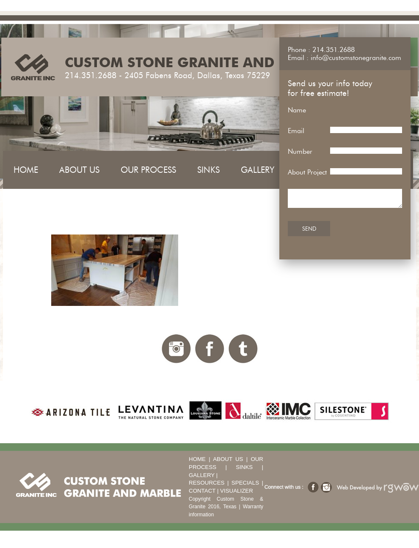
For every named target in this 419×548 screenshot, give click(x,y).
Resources (206, 483)
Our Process (148, 170)
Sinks (208, 170)
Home (26, 170)
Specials (245, 483)
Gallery (257, 170)
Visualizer (236, 491)
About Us (79, 170)
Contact (202, 491)
